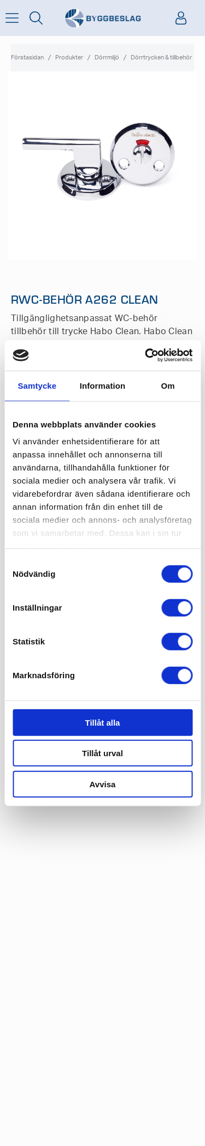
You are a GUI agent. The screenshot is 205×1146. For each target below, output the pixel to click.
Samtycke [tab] (36, 385)
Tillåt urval (102, 753)
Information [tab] (103, 385)
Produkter (69, 58)
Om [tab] (168, 385)
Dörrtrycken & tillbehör (161, 58)
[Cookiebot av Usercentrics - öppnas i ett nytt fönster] (145, 355)
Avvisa (103, 783)
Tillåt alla (102, 722)
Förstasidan (27, 58)
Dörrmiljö (107, 58)
